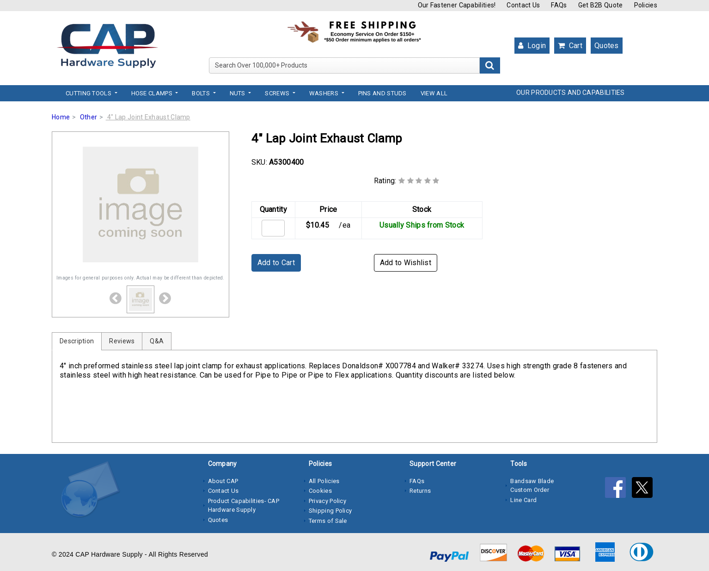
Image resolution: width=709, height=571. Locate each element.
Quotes (606, 45)
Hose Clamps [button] (152, 93)
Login (532, 45)
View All (434, 93)
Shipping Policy (330, 510)
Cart (570, 45)
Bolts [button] (201, 93)
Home (61, 117)
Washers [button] (324, 93)
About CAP (223, 481)
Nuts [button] (238, 93)
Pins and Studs (382, 93)
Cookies (320, 490)
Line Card (523, 500)
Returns (420, 490)
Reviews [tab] (121, 341)
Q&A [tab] (157, 341)
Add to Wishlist (406, 262)
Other (89, 117)
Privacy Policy (327, 500)
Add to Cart (276, 262)
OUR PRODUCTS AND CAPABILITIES (570, 92)
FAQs (559, 5)
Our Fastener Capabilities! (457, 5)
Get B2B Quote (600, 5)
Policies (645, 5)
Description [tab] (77, 341)
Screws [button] (278, 93)
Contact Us (523, 5)
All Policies (324, 481)
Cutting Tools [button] (89, 93)
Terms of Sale (328, 520)
